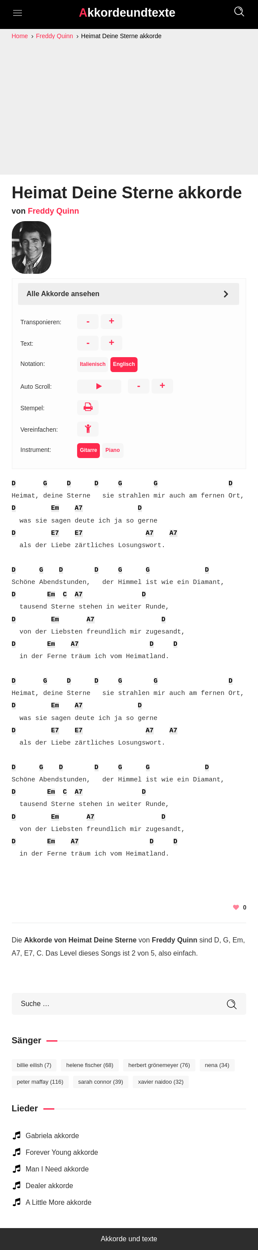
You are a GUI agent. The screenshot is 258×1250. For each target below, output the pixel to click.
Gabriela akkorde (52, 1135)
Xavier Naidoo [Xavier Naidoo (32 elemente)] (161, 1081)
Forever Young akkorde (62, 1152)
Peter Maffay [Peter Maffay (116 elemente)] (40, 1081)
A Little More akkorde (59, 1202)
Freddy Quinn (53, 211)
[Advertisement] (129, 107)
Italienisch (93, 364)
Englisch (124, 364)
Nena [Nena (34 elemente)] (217, 1065)
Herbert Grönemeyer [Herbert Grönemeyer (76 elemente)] (159, 1065)
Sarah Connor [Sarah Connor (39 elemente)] (101, 1081)
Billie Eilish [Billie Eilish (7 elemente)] (34, 1065)
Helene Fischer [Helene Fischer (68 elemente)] (89, 1065)
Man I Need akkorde (57, 1169)
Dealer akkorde (50, 1185)
